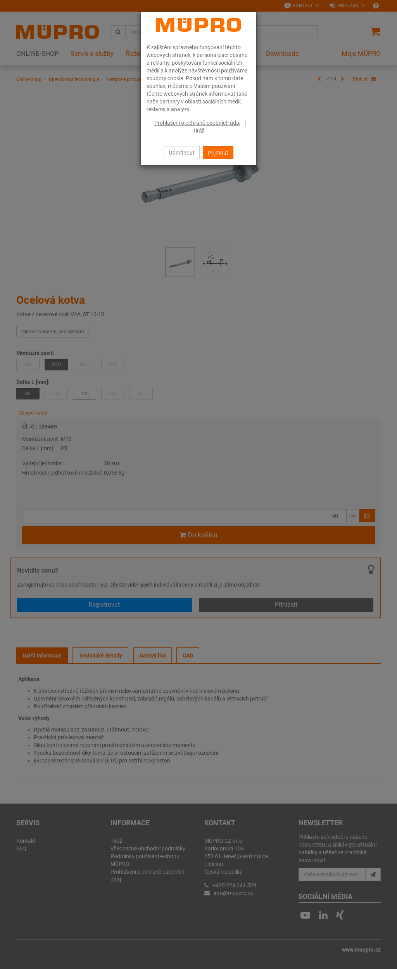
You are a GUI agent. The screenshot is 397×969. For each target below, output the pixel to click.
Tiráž (199, 130)
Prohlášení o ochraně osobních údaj (197, 123)
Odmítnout (182, 153)
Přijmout (218, 153)
